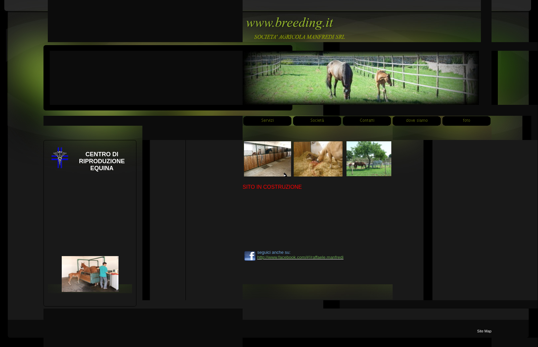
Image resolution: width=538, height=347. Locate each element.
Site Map (484, 331)
